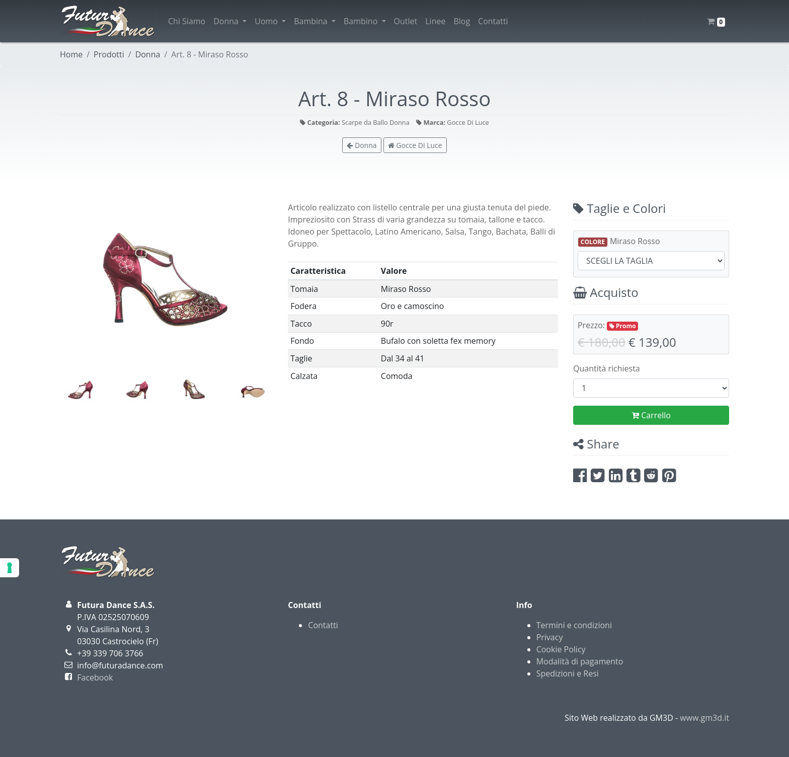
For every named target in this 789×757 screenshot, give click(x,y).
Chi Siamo (186, 21)
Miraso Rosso (619, 241)
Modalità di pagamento (579, 661)
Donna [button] (361, 145)
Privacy (549, 637)
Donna (230, 21)
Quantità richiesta (606, 368)
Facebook (95, 677)
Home (71, 54)
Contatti (493, 21)
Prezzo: (608, 325)
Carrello (651, 415)
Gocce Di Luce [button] (415, 145)
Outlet (406, 21)
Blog (461, 21)
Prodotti (109, 54)
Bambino (365, 21)
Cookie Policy (561, 649)
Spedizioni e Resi (567, 673)
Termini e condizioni (574, 625)
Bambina (315, 21)
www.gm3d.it (704, 717)
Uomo (270, 21)
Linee (435, 21)
